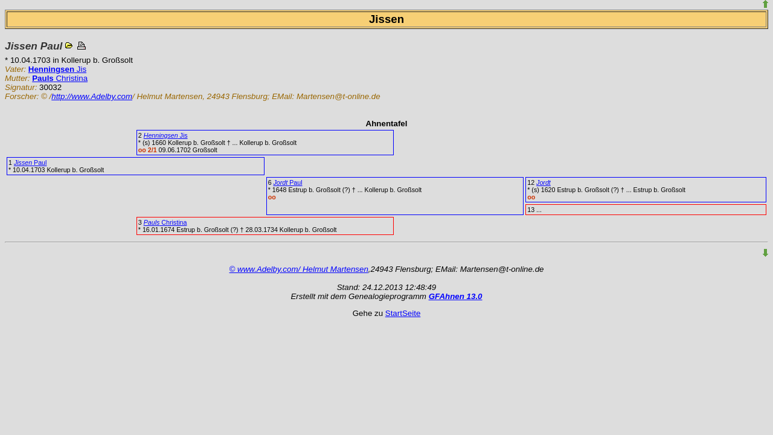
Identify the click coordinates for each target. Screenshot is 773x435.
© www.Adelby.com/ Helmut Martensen (298, 269)
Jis (57, 69)
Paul (30, 162)
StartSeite (403, 313)
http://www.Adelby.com (91, 96)
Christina (60, 78)
